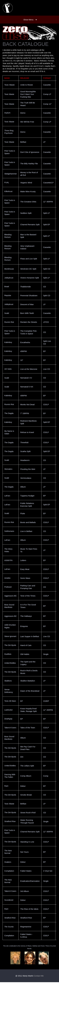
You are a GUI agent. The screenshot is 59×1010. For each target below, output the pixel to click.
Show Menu (28, 20)
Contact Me (39, 1004)
